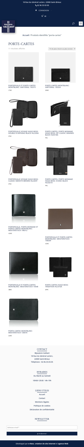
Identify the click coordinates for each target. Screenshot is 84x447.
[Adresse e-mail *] (42, 427)
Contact (42, 398)
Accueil (26, 35)
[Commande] (62, 48)
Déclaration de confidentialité (42, 409)
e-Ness (31, 443)
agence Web (63, 443)
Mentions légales (42, 402)
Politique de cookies (42, 406)
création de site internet (45, 443)
